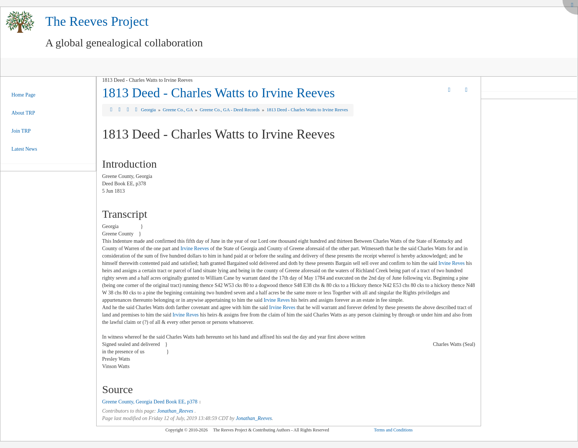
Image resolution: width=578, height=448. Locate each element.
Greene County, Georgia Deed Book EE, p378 (150, 402)
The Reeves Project (97, 21)
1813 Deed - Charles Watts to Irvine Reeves (218, 92)
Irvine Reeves (194, 248)
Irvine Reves (451, 263)
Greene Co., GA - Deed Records (230, 109)
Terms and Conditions (393, 430)
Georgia (149, 109)
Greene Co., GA (178, 109)
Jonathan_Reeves (175, 411)
